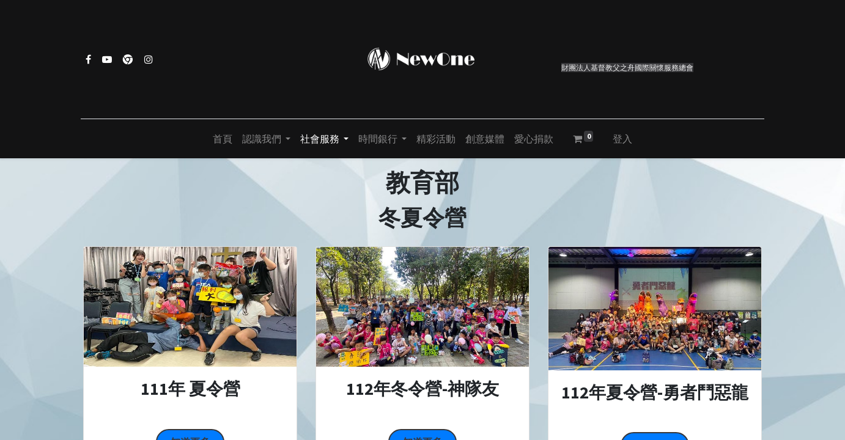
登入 (622, 139)
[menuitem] (222, 139)
